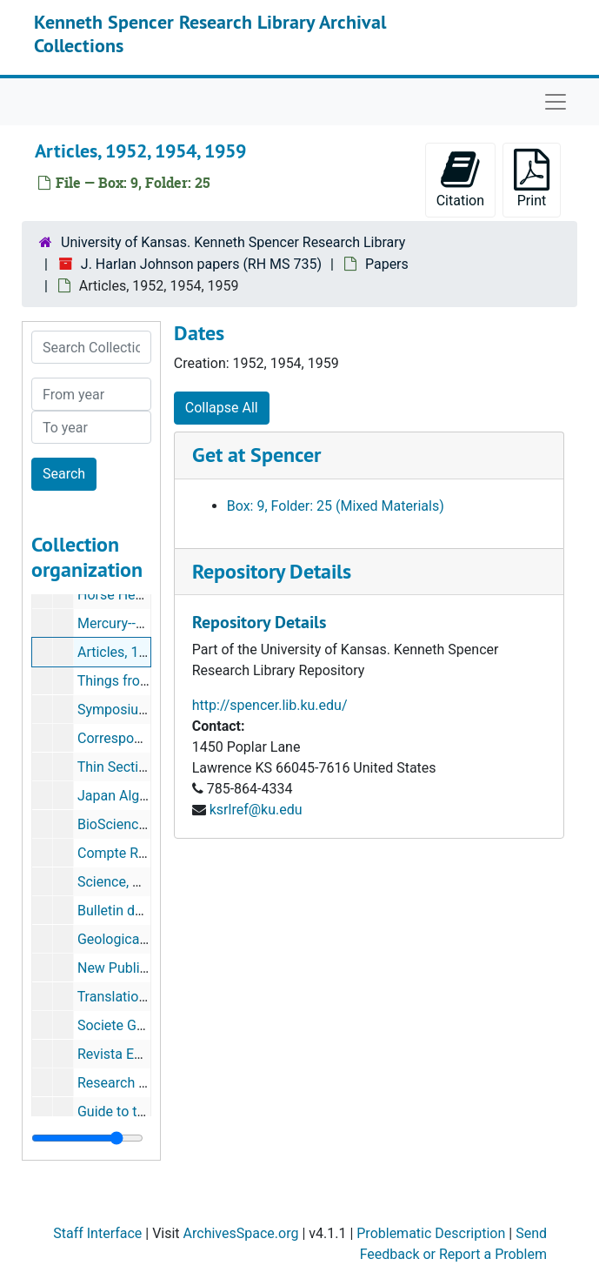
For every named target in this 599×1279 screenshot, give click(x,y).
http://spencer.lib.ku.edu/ (270, 705)
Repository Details (271, 571)
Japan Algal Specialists (149, 795)
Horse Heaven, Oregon (146, 594)
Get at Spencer (256, 454)
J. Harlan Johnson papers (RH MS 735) (201, 264)
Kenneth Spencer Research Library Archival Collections (210, 33)
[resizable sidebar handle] (87, 1138)
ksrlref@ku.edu (256, 809)
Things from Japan (135, 681)
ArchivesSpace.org (241, 1233)
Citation (460, 179)
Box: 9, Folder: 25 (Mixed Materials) (335, 506)
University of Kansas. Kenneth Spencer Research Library (233, 242)
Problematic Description (430, 1233)
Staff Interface (97, 1233)
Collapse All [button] (221, 407)
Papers (387, 264)
